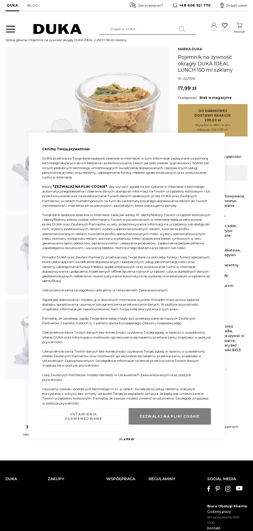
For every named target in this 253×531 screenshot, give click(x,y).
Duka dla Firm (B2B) (122, 448)
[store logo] (52, 29)
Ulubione (219, 31)
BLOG (32, 5)
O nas (9, 448)
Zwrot (52, 456)
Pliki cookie (14, 503)
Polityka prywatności (165, 490)
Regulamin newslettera (167, 456)
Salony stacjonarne (20, 464)
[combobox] (136, 29)
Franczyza (114, 456)
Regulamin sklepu (163, 448)
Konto (200, 31)
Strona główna (16, 42)
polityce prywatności (181, 304)
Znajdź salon (234, 5)
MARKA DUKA (190, 51)
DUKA (12, 5)
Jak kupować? (146, 5)
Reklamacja (57, 448)
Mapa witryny (16, 495)
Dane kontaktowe (19, 456)
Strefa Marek (116, 464)
